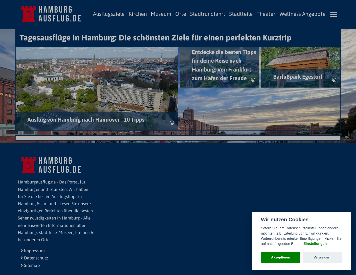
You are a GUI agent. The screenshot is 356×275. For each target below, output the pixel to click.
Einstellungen (315, 244)
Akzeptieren (280, 257)
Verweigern (323, 257)
